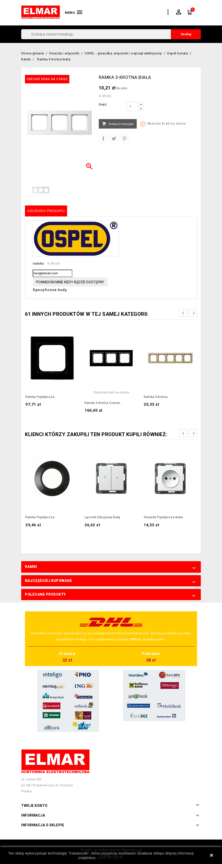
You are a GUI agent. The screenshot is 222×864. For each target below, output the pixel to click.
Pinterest (124, 139)
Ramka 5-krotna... (157, 397)
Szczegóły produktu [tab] (46, 211)
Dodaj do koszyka (117, 124)
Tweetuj (114, 139)
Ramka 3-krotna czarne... (103, 403)
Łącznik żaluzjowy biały (102, 517)
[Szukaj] (111, 34)
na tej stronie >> (110, 858)
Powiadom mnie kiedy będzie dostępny (70, 282)
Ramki (31, 567)
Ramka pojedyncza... (41, 397)
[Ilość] (132, 106)
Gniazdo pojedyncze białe (163, 517)
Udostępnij (103, 139)
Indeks (38, 263)
